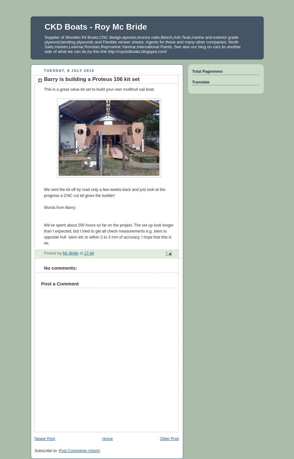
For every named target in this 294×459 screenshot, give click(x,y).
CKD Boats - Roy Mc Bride (96, 27)
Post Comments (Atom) (79, 451)
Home (107, 439)
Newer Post (45, 439)
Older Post (169, 439)
